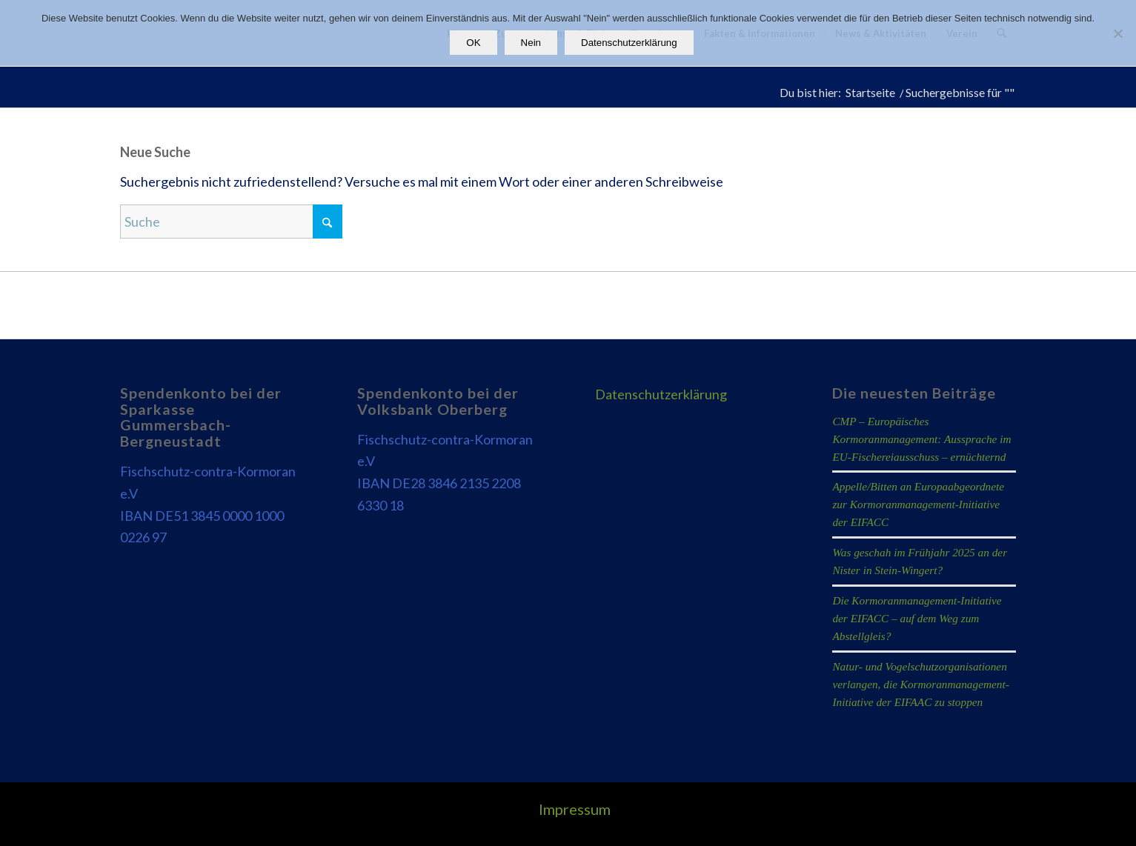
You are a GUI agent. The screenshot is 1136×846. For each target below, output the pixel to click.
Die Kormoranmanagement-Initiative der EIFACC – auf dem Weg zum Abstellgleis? (916, 618)
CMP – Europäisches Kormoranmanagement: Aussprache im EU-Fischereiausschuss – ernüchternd (921, 439)
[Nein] (1117, 33)
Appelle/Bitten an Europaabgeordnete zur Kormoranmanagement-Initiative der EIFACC (918, 504)
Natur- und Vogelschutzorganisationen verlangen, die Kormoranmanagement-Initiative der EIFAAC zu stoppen (920, 684)
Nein (531, 42)
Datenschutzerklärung (661, 394)
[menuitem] (571, 809)
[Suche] (231, 221)
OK (473, 42)
